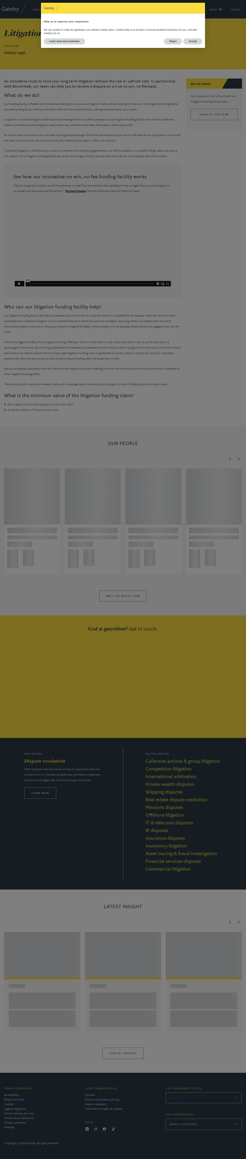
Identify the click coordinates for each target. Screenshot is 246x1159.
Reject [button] (172, 41)
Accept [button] (193, 41)
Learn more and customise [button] (64, 41)
